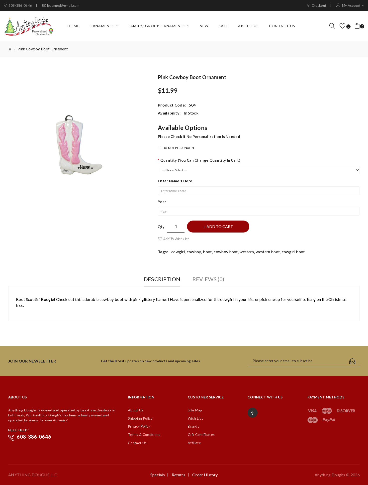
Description (162, 279)
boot (207, 251)
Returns (178, 474)
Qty (161, 226)
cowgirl (178, 251)
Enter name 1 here (175, 181)
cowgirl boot (293, 251)
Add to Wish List (176, 239)
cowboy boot (226, 251)
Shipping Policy (140, 418)
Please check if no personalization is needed (199, 136)
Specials (157, 474)
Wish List (195, 418)
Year (162, 201)
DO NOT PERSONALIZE (176, 148)
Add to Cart (219, 226)
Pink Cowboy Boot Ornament (42, 49)
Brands (193, 426)
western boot (268, 251)
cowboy (194, 251)
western (247, 251)
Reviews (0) (208, 279)
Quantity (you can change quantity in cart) (200, 160)
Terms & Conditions (144, 434)
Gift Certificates (201, 434)
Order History (205, 474)
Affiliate (194, 443)
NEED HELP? (18, 430)
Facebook (253, 413)
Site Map (195, 410)
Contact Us (137, 443)
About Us (136, 410)
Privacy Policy (139, 426)
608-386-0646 (20, 5)
